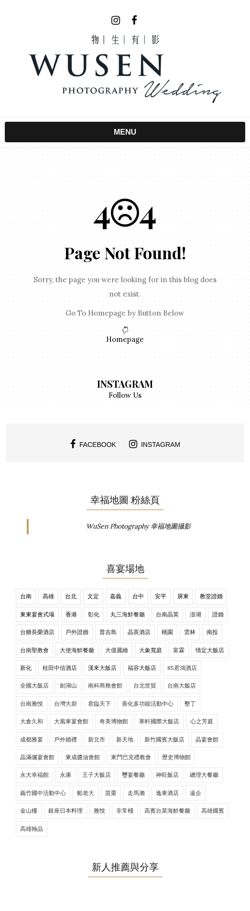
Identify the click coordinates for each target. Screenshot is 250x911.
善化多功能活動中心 (148, 703)
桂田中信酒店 (60, 667)
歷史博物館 (176, 757)
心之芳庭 (201, 721)
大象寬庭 (150, 650)
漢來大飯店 (102, 667)
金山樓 (28, 810)
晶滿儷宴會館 (37, 757)
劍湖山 (68, 685)
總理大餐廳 (204, 774)
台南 (26, 596)
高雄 (48, 596)
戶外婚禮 (65, 739)
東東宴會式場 (37, 614)
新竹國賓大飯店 (164, 739)
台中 (138, 596)
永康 (65, 774)
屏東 (183, 596)
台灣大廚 (65, 703)
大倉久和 (31, 721)
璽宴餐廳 (133, 774)
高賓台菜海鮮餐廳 (167, 810)
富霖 (179, 650)
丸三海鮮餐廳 (127, 614)
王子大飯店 (96, 774)
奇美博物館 (113, 721)
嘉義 (115, 596)
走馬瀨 (136, 792)
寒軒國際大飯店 (159, 721)
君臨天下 (99, 703)
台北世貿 (144, 685)
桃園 (167, 632)
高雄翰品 (31, 828)
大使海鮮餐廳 (77, 650)
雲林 (190, 632)
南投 (212, 632)
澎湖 (195, 614)
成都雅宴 (31, 739)
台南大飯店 (181, 685)
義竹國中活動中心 (43, 792)
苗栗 (111, 792)
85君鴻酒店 (182, 667)
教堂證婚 (211, 596)
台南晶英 (167, 614)
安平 (160, 596)
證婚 (218, 614)
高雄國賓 (212, 810)
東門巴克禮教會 (131, 757)
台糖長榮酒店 (37, 632)
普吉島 (108, 632)
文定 (93, 596)
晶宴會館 (207, 739)
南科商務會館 (105, 685)
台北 (70, 596)
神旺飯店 (167, 774)
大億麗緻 (116, 650)
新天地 (124, 739)
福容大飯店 (142, 667)
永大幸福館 (34, 774)
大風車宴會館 (71, 721)
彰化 (93, 614)
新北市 (96, 739)
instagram (154, 444)
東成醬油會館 (82, 757)
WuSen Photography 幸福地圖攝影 (138, 526)
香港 (71, 614)
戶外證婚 (76, 632)
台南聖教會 (34, 650)
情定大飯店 (210, 650)
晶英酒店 (139, 632)
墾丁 (190, 703)
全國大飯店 (34, 685)
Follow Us (125, 395)
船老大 (85, 792)
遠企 (195, 792)
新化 (26, 667)
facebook (93, 444)
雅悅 (99, 810)
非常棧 (124, 810)
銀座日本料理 (65, 810)
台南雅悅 (31, 703)
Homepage (125, 339)
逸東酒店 (167, 792)
